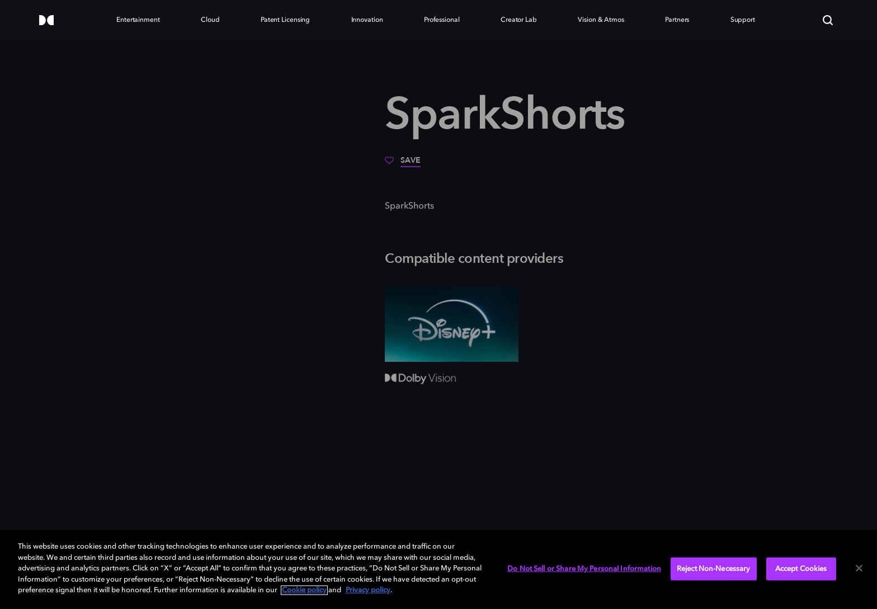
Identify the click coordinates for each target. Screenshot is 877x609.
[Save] (403, 164)
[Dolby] (46, 21)
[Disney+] (451, 324)
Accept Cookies (801, 568)
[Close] (859, 568)
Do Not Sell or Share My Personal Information (584, 568)
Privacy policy (368, 590)
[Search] (827, 20)
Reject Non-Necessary (714, 568)
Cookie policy (304, 590)
